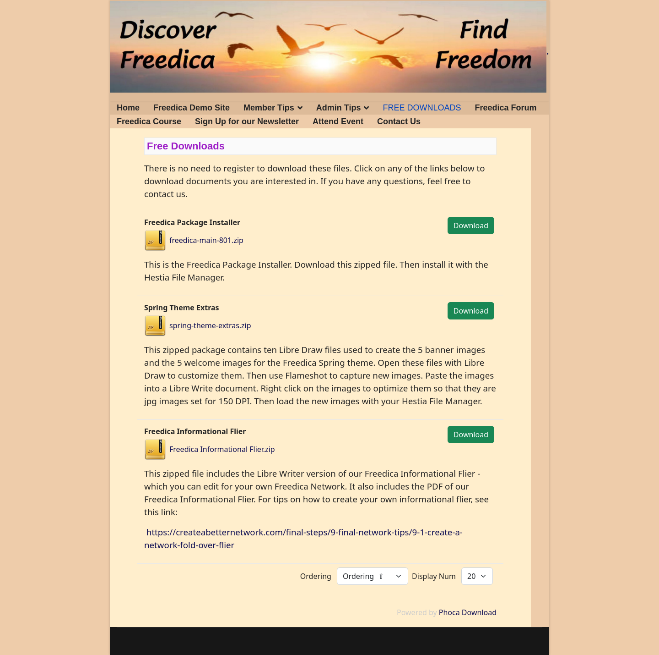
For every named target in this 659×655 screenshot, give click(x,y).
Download (471, 225)
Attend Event (338, 121)
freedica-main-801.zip (206, 240)
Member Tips (268, 107)
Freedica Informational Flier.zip (222, 449)
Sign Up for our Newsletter (247, 121)
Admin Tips (338, 107)
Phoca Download (468, 612)
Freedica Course (149, 121)
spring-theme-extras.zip (210, 325)
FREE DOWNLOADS (422, 107)
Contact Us (399, 121)
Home (128, 107)
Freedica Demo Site (191, 107)
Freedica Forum (506, 107)
